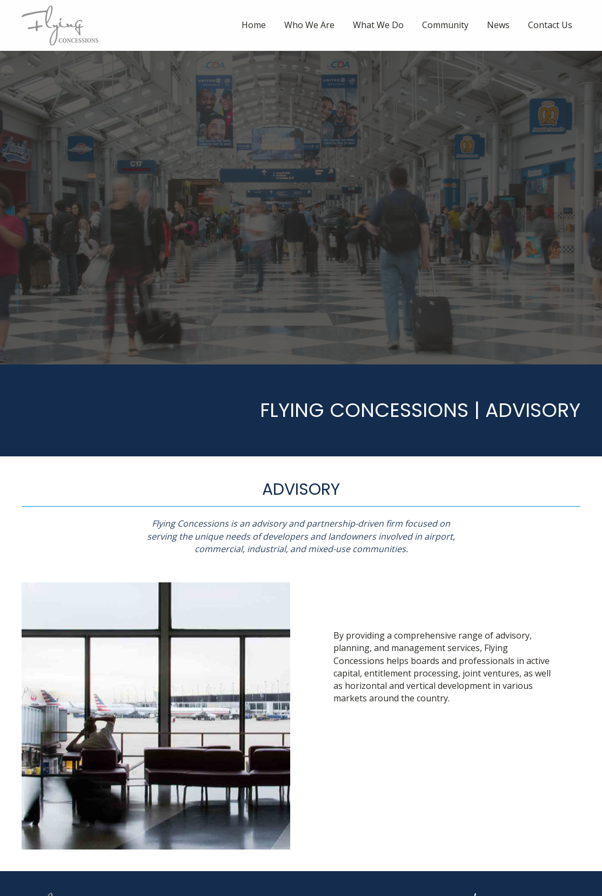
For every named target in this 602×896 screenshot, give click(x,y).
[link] (253, 25)
